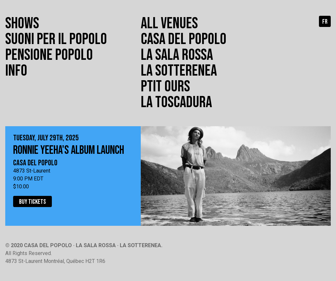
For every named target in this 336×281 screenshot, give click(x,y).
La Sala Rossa (177, 55)
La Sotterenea (179, 70)
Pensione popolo (49, 55)
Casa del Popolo (183, 39)
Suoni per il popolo (56, 39)
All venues (169, 23)
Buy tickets (32, 202)
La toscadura (176, 102)
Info (16, 70)
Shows (22, 23)
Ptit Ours (165, 86)
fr (324, 22)
